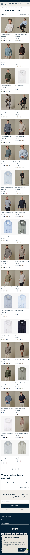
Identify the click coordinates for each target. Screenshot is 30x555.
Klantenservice (15, 523)
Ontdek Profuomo (15, 517)
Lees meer (24, 487)
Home (3, 7)
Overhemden (9, 7)
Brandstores (15, 520)
